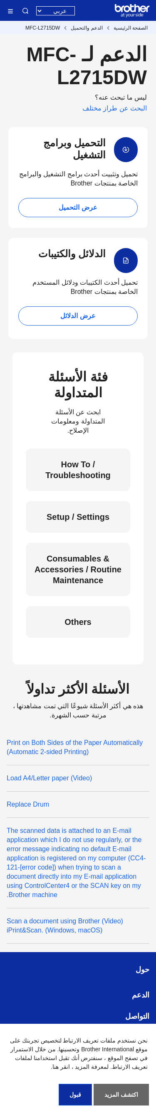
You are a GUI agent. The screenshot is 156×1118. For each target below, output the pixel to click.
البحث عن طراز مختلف (114, 108)
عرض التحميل (78, 207)
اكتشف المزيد (121, 1094)
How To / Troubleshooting (78, 470)
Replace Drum (28, 804)
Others (77, 622)
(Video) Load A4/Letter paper (49, 778)
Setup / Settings (78, 516)
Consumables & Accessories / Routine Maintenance (78, 569)
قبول (75, 1094)
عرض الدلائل (77, 315)
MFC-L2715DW (42, 28)
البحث (25, 11)
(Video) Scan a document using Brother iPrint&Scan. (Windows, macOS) (65, 925)
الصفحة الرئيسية (131, 28)
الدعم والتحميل (86, 28)
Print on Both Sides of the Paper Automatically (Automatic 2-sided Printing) (75, 747)
